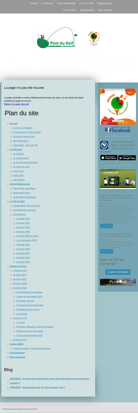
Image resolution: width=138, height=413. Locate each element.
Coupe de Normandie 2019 (29, 296)
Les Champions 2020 (26, 240)
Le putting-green (21, 158)
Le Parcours (47, 3)
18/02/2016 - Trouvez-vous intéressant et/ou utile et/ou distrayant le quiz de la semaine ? (49, 381)
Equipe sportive (105, 3)
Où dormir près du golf (23, 136)
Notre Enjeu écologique (24, 188)
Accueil (34, 3)
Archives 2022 (23, 227)
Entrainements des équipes (29, 292)
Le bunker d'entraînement (25, 162)
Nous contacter (105, 10)
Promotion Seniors (25, 301)
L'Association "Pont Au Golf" (26, 206)
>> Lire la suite (106, 226)
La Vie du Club (86, 3)
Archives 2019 (23, 245)
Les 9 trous (18, 171)
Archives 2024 (23, 219)
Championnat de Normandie (29, 305)
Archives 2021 (23, 232)
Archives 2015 (23, 262)
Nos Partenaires (21, 141)
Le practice (18, 154)
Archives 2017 (23, 253)
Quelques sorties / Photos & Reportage (32, 348)
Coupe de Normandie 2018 (29, 335)
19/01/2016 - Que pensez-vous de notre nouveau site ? (37, 387)
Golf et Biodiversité (66, 3)
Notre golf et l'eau (21, 193)
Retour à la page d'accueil (16, 104)
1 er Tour (20, 322)
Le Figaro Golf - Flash (118, 191)
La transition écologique (24, 197)
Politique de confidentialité (27, 409)
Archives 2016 (23, 258)
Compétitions (19, 214)
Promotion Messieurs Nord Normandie (34, 327)
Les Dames (21, 314)
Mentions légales (9, 409)
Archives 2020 (20, 283)
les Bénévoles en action (24, 210)
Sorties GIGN (69, 10)
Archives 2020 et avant (27, 236)
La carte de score (21, 167)
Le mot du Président (22, 128)
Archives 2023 (23, 223)
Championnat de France (27, 309)
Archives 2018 (23, 249)
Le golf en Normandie (118, 272)
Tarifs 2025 (18, 175)
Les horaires (19, 180)
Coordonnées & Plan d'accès (27, 132)
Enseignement (87, 10)
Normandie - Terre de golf (25, 145)
